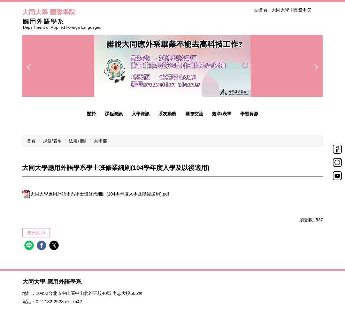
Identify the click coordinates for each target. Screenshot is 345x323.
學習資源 (249, 113)
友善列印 (36, 232)
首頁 (31, 140)
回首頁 (261, 9)
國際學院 (302, 9)
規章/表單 (52, 140)
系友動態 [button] (167, 113)
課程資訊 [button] (114, 113)
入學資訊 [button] (141, 113)
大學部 (100, 140)
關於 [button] (91, 113)
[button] (30, 67)
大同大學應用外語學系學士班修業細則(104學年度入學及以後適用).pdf (95, 193)
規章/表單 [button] (221, 113)
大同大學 (280, 9)
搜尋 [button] (319, 10)
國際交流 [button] (194, 113)
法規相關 (78, 140)
